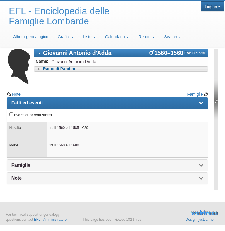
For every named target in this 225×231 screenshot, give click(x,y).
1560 (61, 128)
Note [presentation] (16, 178)
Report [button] (146, 36)
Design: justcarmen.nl (202, 219)
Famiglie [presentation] (20, 165)
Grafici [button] (66, 36)
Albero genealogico (30, 36)
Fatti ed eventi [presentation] (27, 102)
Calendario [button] (117, 36)
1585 (75, 128)
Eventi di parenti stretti (30, 114)
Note (16, 94)
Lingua (212, 6)
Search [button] (172, 36)
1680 (75, 145)
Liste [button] (89, 36)
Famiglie (195, 94)
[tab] (121, 53)
